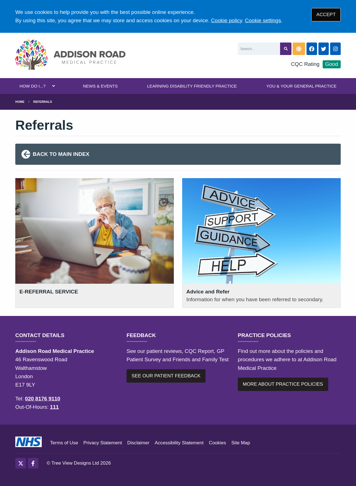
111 (54, 407)
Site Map (240, 442)
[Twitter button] (323, 49)
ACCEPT (326, 14)
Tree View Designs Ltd (75, 463)
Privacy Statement (102, 442)
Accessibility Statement (179, 442)
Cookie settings (263, 20)
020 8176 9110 (42, 399)
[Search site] (285, 49)
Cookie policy (226, 20)
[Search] (259, 49)
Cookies (217, 442)
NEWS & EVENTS (100, 86)
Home (19, 101)
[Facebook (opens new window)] (33, 463)
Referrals (42, 101)
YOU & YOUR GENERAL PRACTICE (301, 86)
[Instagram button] (335, 49)
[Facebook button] (311, 49)
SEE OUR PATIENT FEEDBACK (166, 375)
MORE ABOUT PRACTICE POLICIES (283, 384)
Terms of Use (64, 442)
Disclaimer (138, 442)
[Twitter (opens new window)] (20, 463)
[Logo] (70, 55)
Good (331, 64)
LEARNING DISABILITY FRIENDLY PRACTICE (192, 86)
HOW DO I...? (32, 86)
